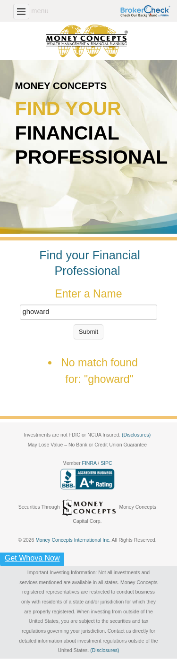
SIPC (106, 463)
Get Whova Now (32, 558)
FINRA (90, 463)
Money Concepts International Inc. (73, 540)
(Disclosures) (136, 435)
